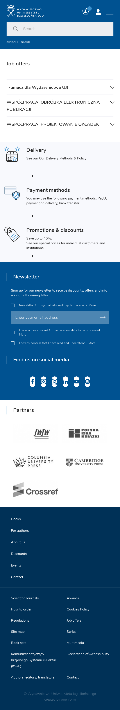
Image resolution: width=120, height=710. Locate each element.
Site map (18, 631)
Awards (73, 598)
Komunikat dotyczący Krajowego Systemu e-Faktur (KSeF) (33, 660)
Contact (17, 577)
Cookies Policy (78, 609)
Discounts (19, 553)
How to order (21, 609)
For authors (20, 530)
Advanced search (19, 42)
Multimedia (75, 642)
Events (16, 565)
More (92, 305)
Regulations (20, 620)
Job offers (74, 620)
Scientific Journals (25, 598)
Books (16, 519)
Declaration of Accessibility (88, 654)
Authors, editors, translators (33, 677)
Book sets (18, 642)
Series (71, 631)
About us (18, 542)
